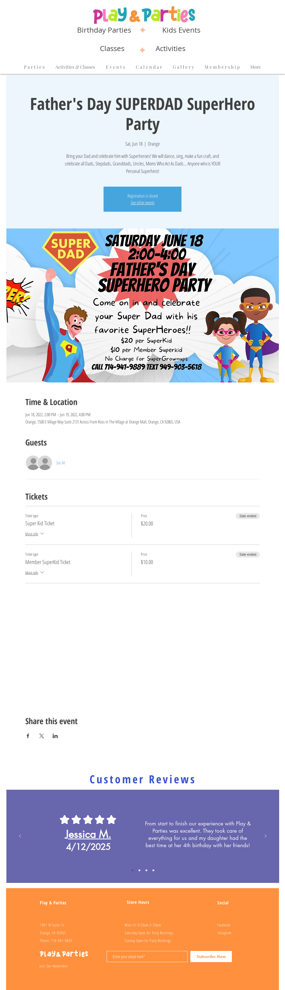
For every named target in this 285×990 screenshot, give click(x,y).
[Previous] (20, 836)
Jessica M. (88, 834)
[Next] (265, 836)
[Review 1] (132, 870)
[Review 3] (146, 870)
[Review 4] (153, 870)
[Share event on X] (41, 736)
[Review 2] (139, 870)
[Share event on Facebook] (28, 736)
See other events (142, 202)
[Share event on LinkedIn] (55, 736)
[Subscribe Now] (211, 956)
